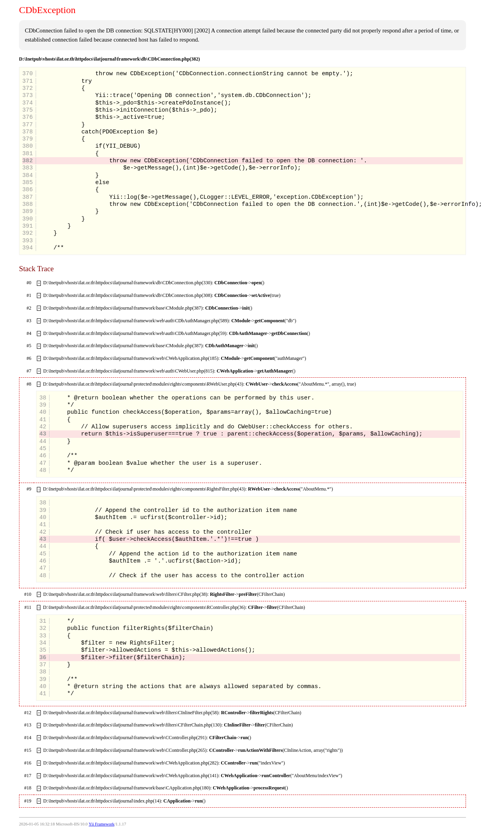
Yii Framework (102, 824)
